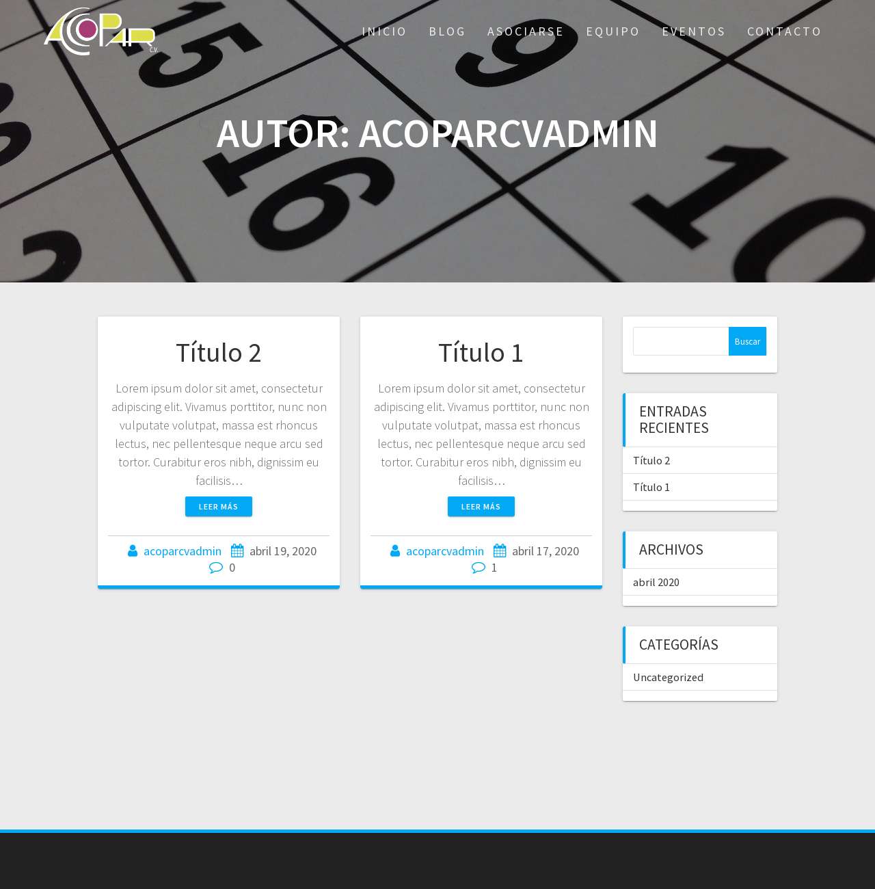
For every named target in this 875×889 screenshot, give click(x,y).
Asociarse (526, 31)
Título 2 (219, 352)
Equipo (613, 31)
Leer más (219, 506)
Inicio (384, 31)
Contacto (784, 31)
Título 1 (481, 352)
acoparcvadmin (182, 551)
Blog (447, 31)
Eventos (694, 31)
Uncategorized (668, 677)
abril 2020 (656, 582)
